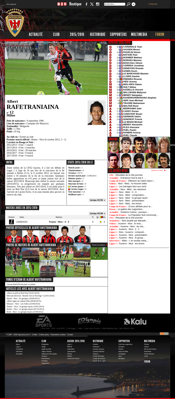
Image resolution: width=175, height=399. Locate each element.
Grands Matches (98, 351)
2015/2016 (77, 34)
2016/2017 (12, 153)
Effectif (69, 347)
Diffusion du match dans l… (141, 180)
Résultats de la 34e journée (129, 175)
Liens (146, 356)
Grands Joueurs (98, 349)
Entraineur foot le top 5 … (133, 178)
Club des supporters (125, 344)
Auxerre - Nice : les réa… (132, 226)
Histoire (95, 344)
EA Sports (43, 321)
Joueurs (41, 42)
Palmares (96, 347)
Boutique (75, 6)
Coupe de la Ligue (99, 361)
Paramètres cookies (58, 335)
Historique (98, 34)
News (18, 344)
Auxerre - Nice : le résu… (130, 223)
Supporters (118, 34)
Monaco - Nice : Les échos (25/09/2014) (23, 304)
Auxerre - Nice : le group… (132, 237)
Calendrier (71, 349)
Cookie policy (44, 335)
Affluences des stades (49, 354)
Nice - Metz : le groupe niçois (133, 198)
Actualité (36, 34)
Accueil (24, 42)
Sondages (122, 354)
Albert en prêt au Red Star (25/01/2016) (23, 293)
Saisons (95, 354)
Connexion (153, 4)
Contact (70, 335)
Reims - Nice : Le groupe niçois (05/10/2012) (25, 309)
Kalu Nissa (135, 321)
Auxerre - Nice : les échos (131, 243)
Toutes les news (157, 170)
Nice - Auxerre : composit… (132, 232)
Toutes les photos (98, 245)
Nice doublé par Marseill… (135, 220)
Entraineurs (46, 358)
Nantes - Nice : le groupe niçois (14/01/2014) (25, 306)
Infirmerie (19, 351)
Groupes (121, 347)
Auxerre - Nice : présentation (133, 235)
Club (56, 34)
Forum (159, 34)
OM (53, 328)
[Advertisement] (108, 18)
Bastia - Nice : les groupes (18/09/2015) (23, 298)
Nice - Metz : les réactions (133, 189)
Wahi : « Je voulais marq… (135, 240)
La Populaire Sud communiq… (143, 215)
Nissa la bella (123, 351)
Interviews (147, 351)
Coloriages (71, 328)
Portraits (44, 361)
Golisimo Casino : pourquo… (134, 212)
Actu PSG (61, 328)
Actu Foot (45, 328)
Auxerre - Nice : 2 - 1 (129, 229)
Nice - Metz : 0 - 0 (128, 192)
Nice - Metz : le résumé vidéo (132, 183)
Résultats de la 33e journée (129, 217)
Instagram (97, 6)
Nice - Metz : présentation (131, 200)
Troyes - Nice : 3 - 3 (59, 222)
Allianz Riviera (46, 351)
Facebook (86, 6)
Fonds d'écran (149, 354)
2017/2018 (12, 155)
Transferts (19, 349)
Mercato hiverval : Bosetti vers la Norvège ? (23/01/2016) (31, 296)
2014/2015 (12, 150)
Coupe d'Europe (98, 356)
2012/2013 (12, 145)
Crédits (34, 335)
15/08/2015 (91, 176)
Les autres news (118, 171)
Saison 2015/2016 (76, 341)
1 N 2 (62, 6)
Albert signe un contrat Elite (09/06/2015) (24, 301)
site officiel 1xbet (127, 328)
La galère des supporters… (131, 209)
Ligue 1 (18, 347)
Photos (69, 354)
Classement (71, 351)
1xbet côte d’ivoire (92, 328)
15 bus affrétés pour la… (140, 206)
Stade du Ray (46, 349)
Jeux (120, 356)
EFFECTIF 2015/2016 (119, 42)
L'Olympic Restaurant (89, 321)
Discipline (19, 354)
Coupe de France (73, 358)
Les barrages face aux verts (132, 186)
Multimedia (139, 34)
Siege (44, 347)
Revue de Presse (150, 349)
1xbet (80, 328)
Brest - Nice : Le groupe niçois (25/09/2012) (25, 312)
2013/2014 (12, 147)
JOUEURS (113, 139)
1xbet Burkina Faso (110, 328)
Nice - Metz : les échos (130, 203)
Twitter (92, 6)
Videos (69, 356)
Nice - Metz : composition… (132, 195)
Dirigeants (45, 344)
